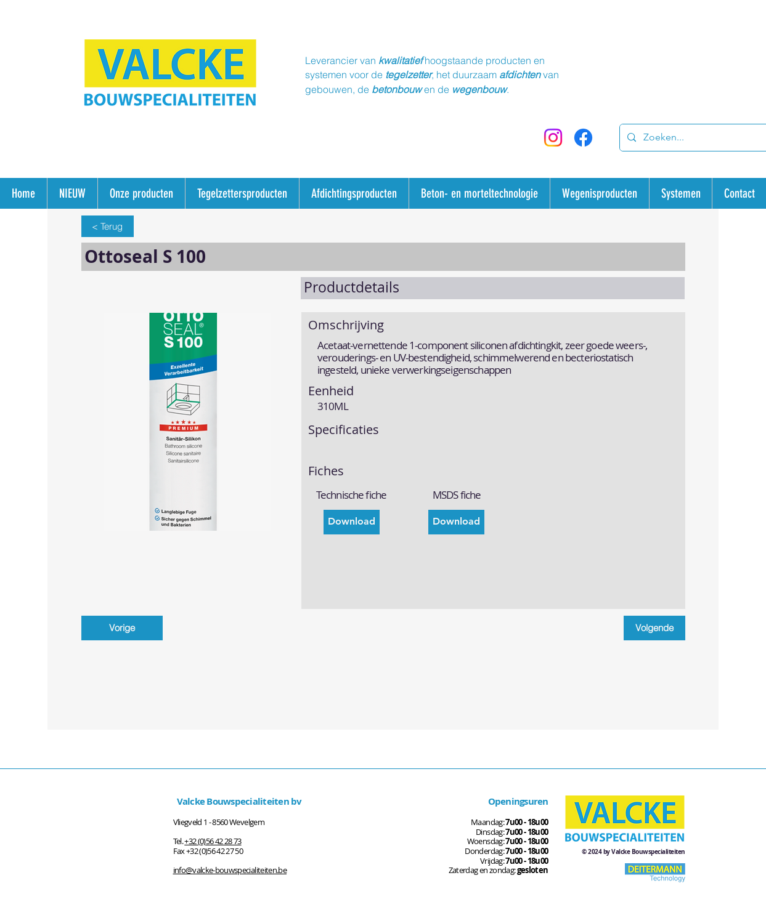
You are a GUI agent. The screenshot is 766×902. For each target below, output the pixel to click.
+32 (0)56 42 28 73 (212, 841)
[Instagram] (553, 138)
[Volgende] (654, 628)
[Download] (352, 522)
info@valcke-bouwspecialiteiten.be (230, 870)
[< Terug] (107, 226)
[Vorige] (122, 628)
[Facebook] (583, 138)
